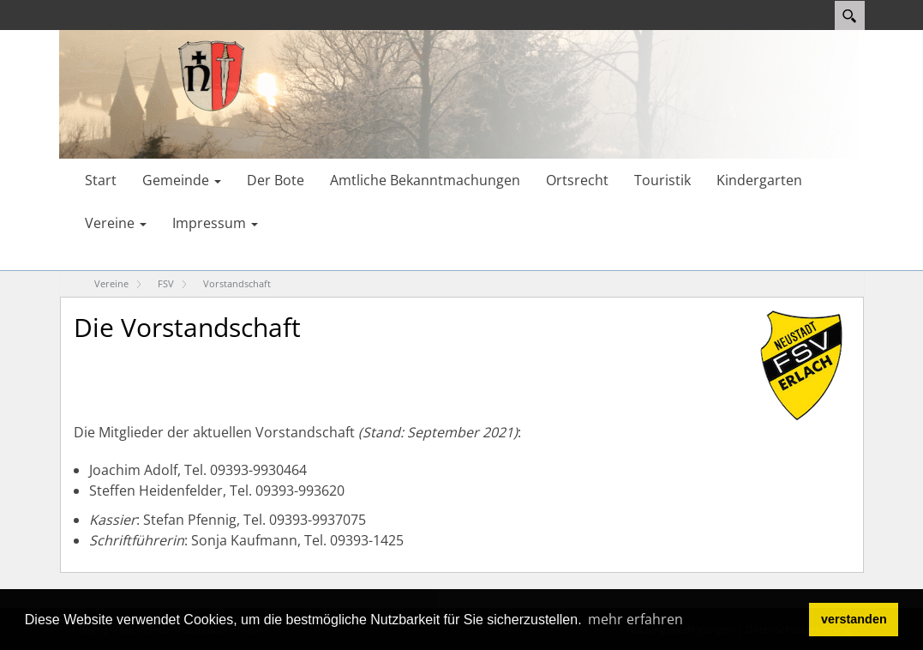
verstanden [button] (854, 619)
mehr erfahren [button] (635, 619)
